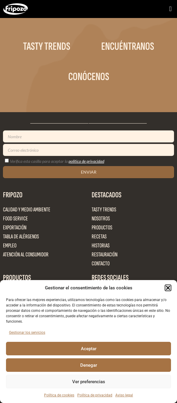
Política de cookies (59, 395)
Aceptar (88, 348)
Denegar (88, 365)
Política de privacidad (94, 395)
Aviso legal (124, 395)
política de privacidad (86, 161)
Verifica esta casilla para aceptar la (57, 161)
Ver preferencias (88, 381)
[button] (168, 288)
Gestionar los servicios (27, 332)
